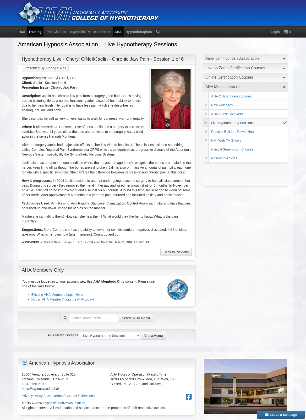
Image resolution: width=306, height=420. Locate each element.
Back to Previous (176, 252)
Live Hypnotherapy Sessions (232, 123)
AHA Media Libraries (63, 335)
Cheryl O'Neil (56, 68)
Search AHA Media (136, 318)
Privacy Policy (32, 396)
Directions (87, 396)
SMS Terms (54, 396)
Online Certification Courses (229, 77)
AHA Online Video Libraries (231, 96)
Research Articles (224, 158)
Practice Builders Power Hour (233, 132)
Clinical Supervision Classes (232, 149)
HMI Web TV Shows (226, 140)
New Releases (222, 105)
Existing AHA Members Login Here (57, 294)
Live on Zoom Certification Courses (235, 68)
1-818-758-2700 (34, 384)
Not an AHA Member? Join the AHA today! (62, 299)
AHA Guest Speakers (227, 114)
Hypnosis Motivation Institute (64, 403)
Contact (71, 396)
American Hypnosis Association (232, 58)
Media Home (153, 336)
